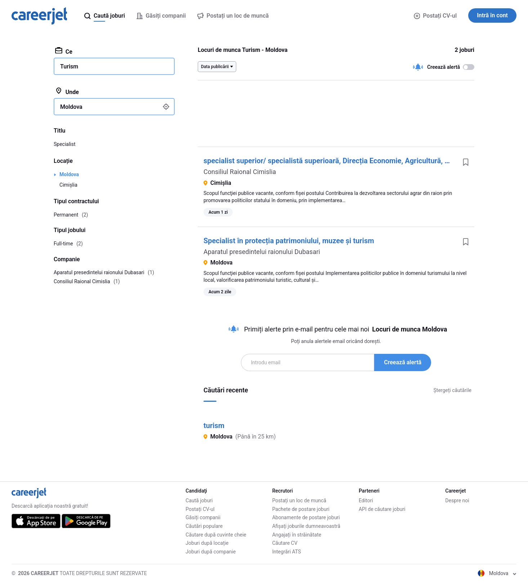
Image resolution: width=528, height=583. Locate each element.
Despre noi (457, 500)
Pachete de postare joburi (301, 509)
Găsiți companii (202, 517)
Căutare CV (284, 543)
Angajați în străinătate (296, 535)
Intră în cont (492, 15)
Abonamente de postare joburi (306, 517)
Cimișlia (68, 185)
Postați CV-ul (435, 15)
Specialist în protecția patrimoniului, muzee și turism (288, 240)
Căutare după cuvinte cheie (215, 535)
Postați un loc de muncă (299, 500)
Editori (366, 500)
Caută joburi (198, 500)
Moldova (69, 174)
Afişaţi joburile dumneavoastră (306, 526)
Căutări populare (204, 526)
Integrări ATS (286, 552)
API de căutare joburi (382, 509)
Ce (63, 51)
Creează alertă (402, 362)
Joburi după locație (206, 543)
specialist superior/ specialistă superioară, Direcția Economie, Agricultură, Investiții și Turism (353, 160)
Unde (67, 91)
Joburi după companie (210, 552)
